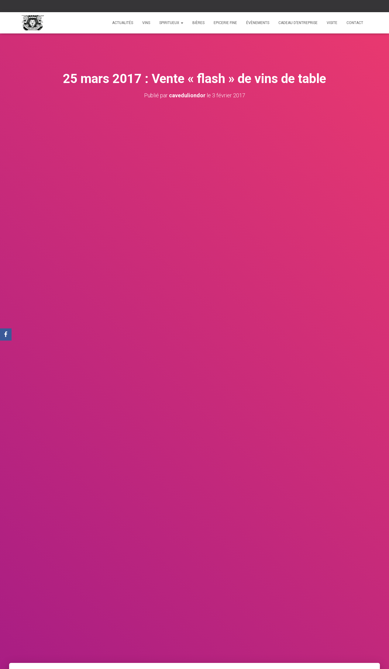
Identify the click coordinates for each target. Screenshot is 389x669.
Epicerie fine (225, 23)
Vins (146, 23)
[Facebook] (6, 334)
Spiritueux (171, 23)
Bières (198, 23)
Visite (332, 23)
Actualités (122, 23)
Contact (354, 23)
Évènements (257, 23)
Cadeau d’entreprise (298, 23)
